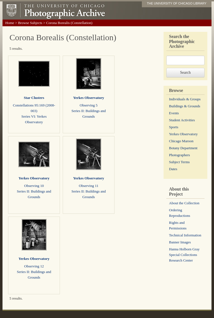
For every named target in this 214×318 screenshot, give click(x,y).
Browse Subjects (30, 23)
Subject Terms (179, 162)
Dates (173, 169)
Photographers (179, 155)
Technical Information (185, 235)
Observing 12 (34, 266)
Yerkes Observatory (88, 98)
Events (174, 113)
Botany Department (183, 148)
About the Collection (184, 203)
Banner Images (180, 242)
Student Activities (182, 120)
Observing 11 (88, 186)
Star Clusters (34, 98)
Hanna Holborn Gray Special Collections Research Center (184, 254)
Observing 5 (89, 105)
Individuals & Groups (185, 99)
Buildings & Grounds (184, 106)
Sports (173, 127)
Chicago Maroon (181, 141)
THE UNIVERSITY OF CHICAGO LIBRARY (176, 3)
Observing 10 (34, 186)
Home (9, 23)
